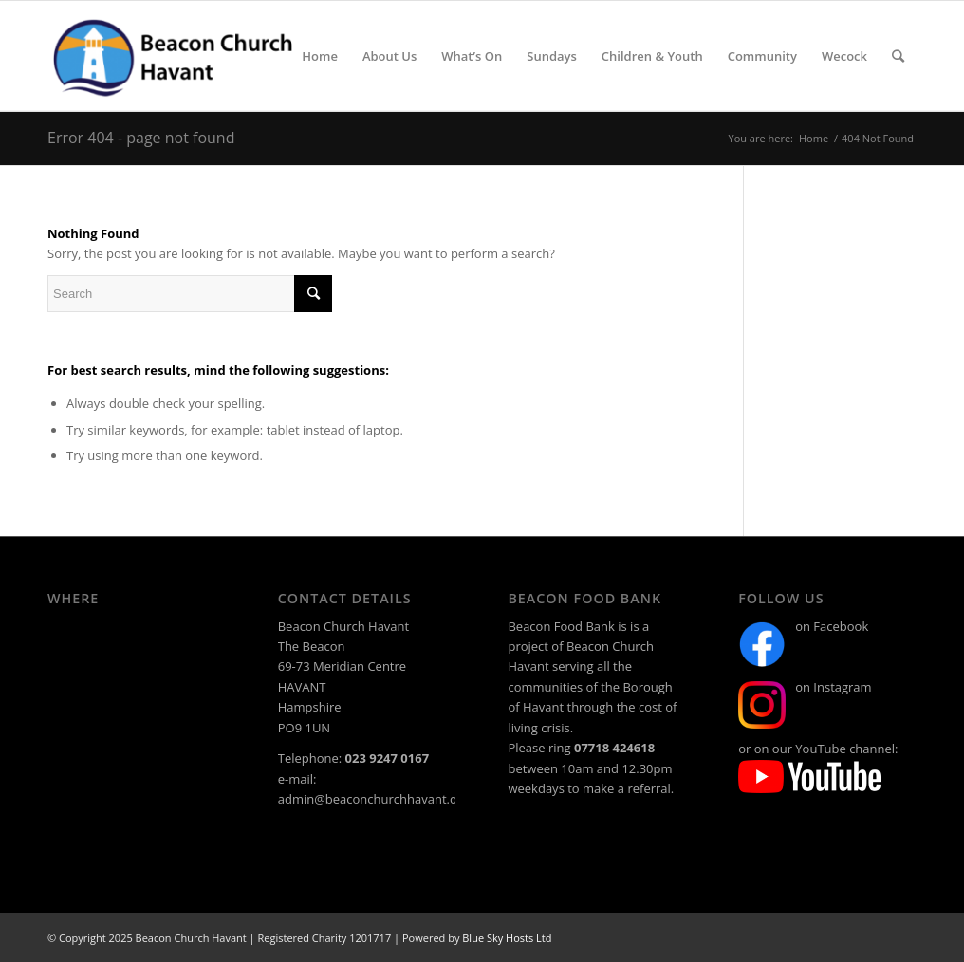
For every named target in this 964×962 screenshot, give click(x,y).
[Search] (898, 56)
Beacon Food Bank (561, 626)
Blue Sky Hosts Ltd (506, 938)
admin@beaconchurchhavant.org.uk (382, 798)
